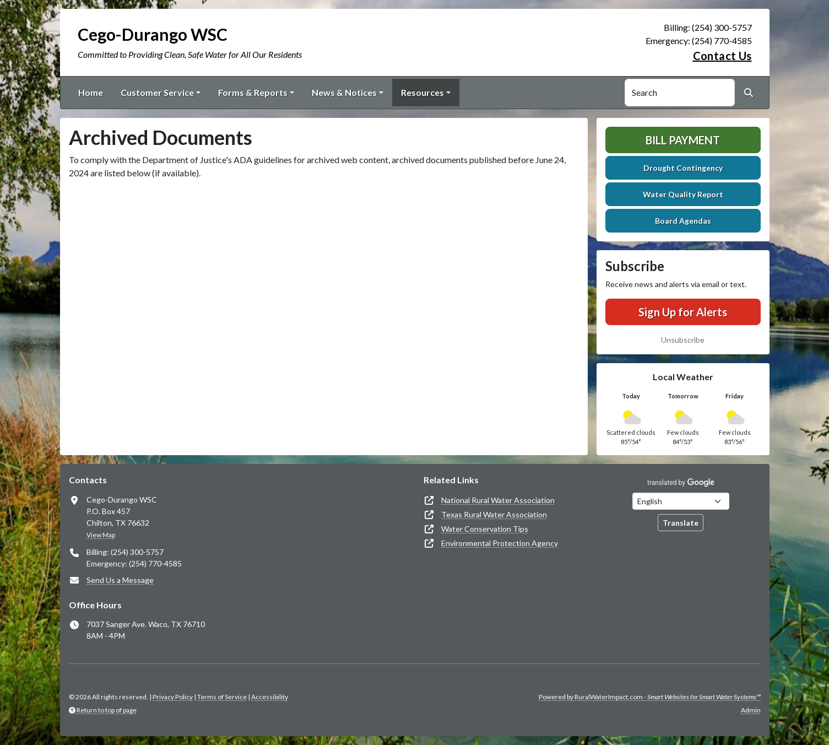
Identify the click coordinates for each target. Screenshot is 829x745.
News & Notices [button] (344, 92)
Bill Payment (683, 140)
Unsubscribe (683, 339)
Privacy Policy (173, 697)
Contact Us (722, 55)
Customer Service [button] (157, 92)
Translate (680, 522)
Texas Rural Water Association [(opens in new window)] (494, 514)
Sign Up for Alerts (682, 311)
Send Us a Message (120, 580)
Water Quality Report (683, 194)
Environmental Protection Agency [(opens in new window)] (499, 543)
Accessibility (269, 697)
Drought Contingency (683, 167)
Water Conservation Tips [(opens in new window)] (484, 528)
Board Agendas (683, 220)
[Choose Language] (680, 501)
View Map (100, 535)
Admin (751, 710)
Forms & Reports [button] (253, 92)
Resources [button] (422, 92)
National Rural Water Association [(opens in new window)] (498, 500)
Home (90, 92)
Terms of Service (222, 697)
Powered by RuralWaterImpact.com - (650, 697)
